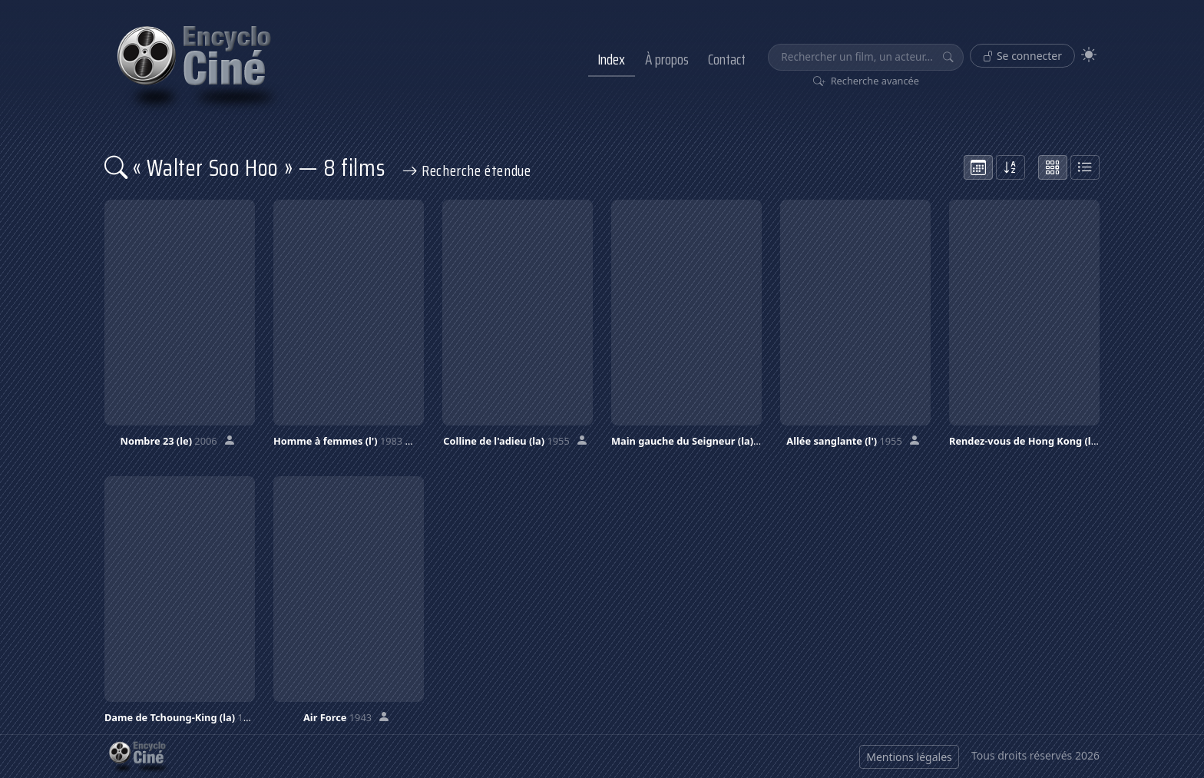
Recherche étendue (466, 170)
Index (611, 59)
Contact (727, 59)
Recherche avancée (866, 81)
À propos (667, 59)
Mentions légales (909, 757)
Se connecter (1022, 55)
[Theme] (1089, 55)
